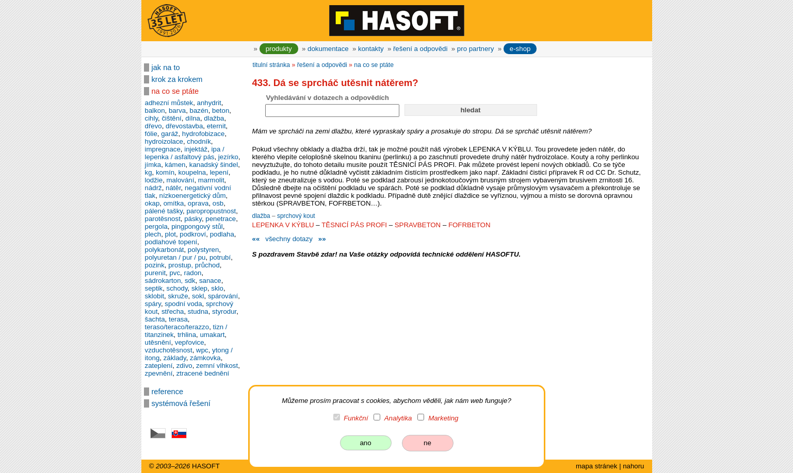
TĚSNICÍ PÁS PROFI (354, 225)
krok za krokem (177, 79)
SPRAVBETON (418, 225)
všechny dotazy (288, 239)
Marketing (443, 418)
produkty (279, 49)
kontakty (370, 49)
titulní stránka (271, 65)
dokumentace (328, 49)
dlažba (262, 215)
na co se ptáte (175, 91)
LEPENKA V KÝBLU (283, 225)
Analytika (398, 418)
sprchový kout (296, 215)
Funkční (356, 418)
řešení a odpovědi (420, 49)
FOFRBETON (469, 225)
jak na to (166, 67)
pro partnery (475, 49)
